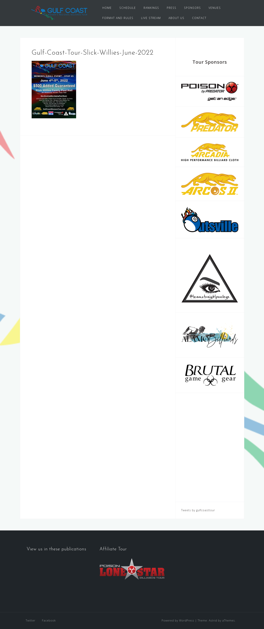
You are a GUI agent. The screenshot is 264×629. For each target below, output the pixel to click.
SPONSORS (192, 8)
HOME (107, 8)
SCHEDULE (127, 8)
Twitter (30, 620)
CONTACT (199, 18)
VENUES (215, 8)
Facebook (49, 620)
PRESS (171, 8)
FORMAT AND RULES (117, 18)
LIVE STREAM (151, 18)
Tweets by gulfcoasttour (198, 510)
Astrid (213, 620)
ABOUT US (176, 18)
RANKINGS (151, 8)
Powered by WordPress (178, 620)
